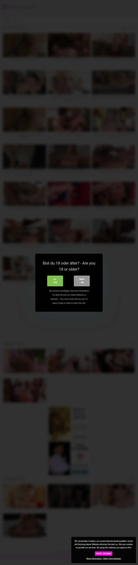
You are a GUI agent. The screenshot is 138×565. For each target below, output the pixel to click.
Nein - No (81, 281)
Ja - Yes (55, 281)
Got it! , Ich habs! (103, 553)
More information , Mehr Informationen (103, 558)
